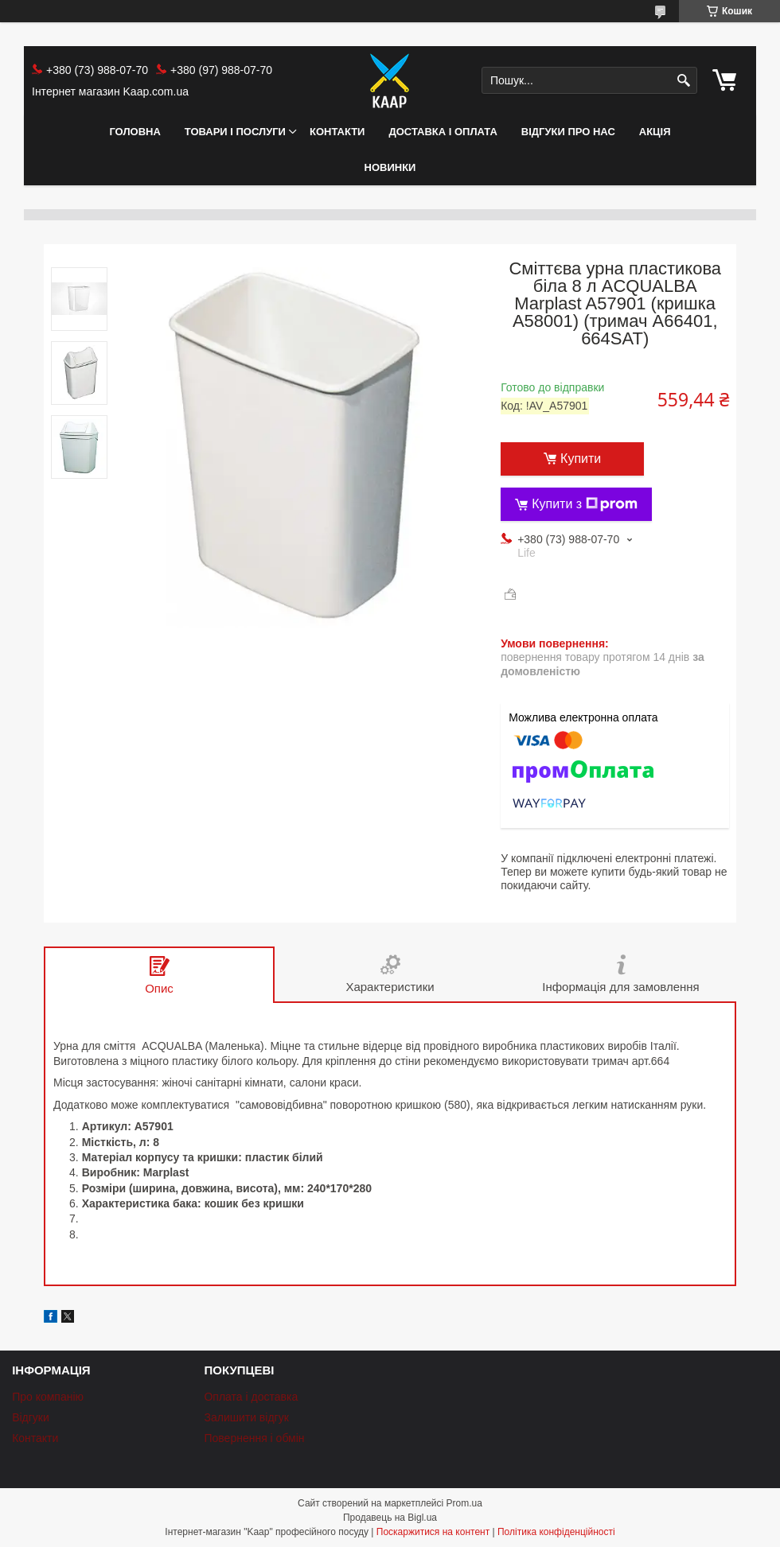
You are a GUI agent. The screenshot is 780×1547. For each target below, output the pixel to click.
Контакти (337, 132)
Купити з (585, 504)
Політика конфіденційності (556, 1531)
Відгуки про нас (568, 132)
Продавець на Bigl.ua (390, 1517)
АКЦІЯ (655, 132)
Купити (580, 458)
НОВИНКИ (390, 167)
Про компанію (48, 1396)
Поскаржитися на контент (432, 1531)
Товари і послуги (235, 132)
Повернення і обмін (254, 1438)
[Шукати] (683, 80)
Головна (134, 132)
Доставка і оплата (442, 132)
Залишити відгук (246, 1417)
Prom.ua (464, 1503)
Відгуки (30, 1417)
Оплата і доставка (251, 1396)
